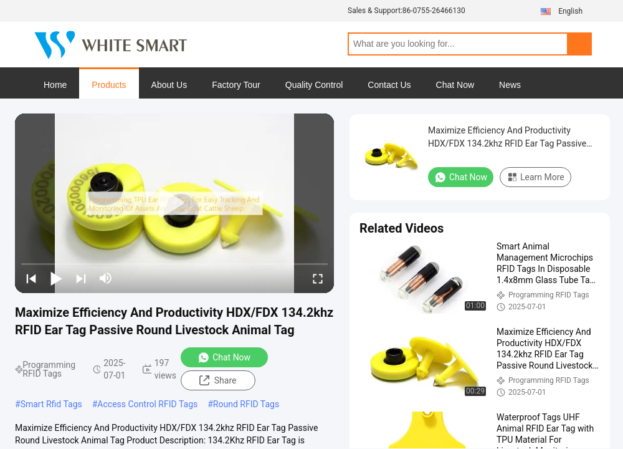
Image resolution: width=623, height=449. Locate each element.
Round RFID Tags (246, 404)
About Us (169, 85)
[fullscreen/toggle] (317, 278)
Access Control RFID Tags (147, 404)
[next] (81, 278)
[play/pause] (56, 278)
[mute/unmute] (105, 278)
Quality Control (314, 85)
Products (109, 85)
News (510, 85)
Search (579, 44)
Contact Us (389, 85)
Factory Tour (236, 85)
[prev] (31, 278)
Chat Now (455, 85)
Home (55, 85)
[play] (174, 203)
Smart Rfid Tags (51, 404)
